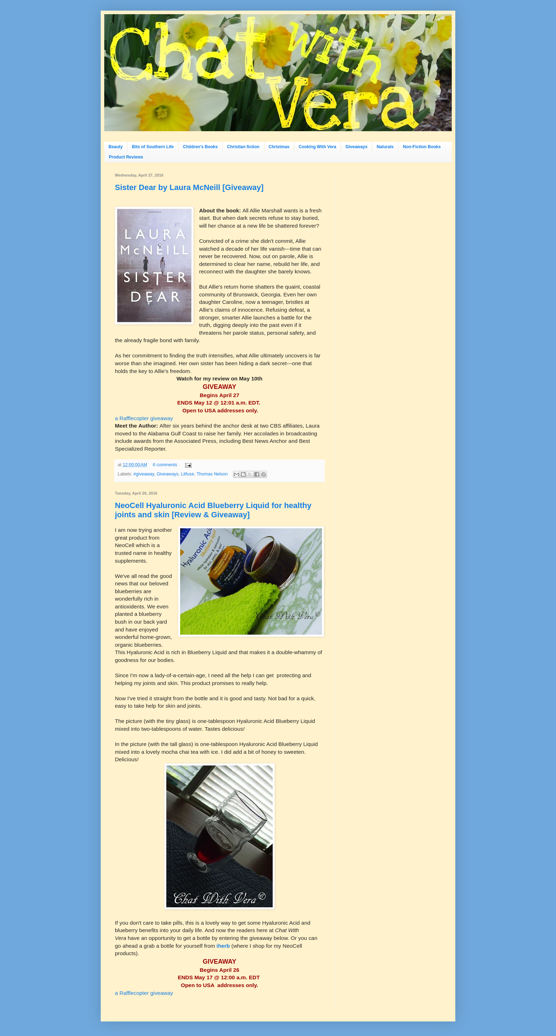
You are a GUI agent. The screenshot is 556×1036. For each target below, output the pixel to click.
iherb (224, 946)
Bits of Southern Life (153, 146)
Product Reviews (126, 157)
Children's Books (200, 146)
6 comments (165, 464)
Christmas (279, 146)
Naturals (385, 146)
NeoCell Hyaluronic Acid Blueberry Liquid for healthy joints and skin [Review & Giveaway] (213, 510)
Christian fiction (243, 146)
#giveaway (143, 474)
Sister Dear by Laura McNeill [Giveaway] (189, 187)
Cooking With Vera (317, 146)
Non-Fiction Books (422, 146)
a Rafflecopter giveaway (144, 418)
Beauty (116, 146)
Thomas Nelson (212, 474)
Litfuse (187, 474)
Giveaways (356, 146)
